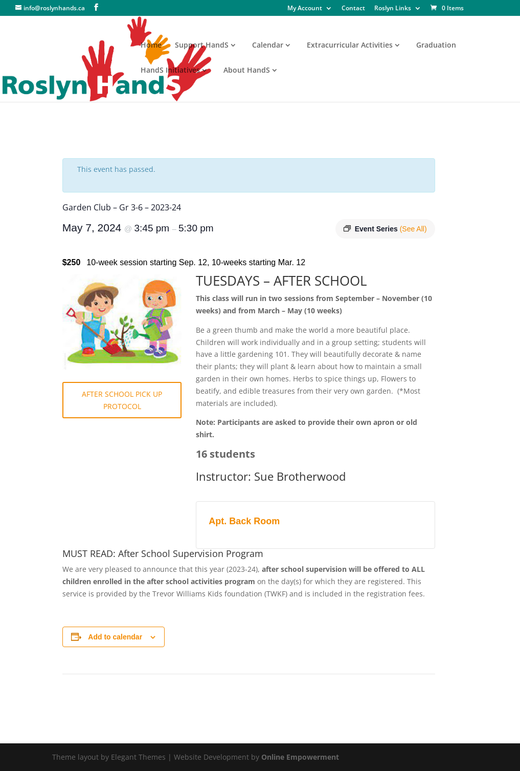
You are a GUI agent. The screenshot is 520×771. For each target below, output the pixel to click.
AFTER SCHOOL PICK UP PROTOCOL (122, 400)
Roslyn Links (392, 8)
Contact (353, 8)
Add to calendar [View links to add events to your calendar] (115, 637)
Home (151, 45)
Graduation (436, 45)
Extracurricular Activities (350, 45)
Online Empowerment (300, 757)
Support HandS (202, 45)
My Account (304, 8)
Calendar (267, 45)
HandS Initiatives (170, 71)
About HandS (246, 71)
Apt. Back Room (244, 521)
